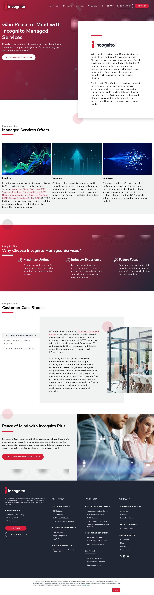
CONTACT (141, 6)
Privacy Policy (86, 585)
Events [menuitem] (123, 547)
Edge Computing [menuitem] (60, 536)
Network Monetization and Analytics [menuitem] (101, 526)
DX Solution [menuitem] (59, 511)
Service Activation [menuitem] (95, 538)
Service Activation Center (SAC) (24, 198)
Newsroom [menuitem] (125, 540)
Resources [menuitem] (125, 550)
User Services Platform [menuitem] (97, 515)
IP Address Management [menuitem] (97, 521)
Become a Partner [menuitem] (128, 529)
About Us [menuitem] (125, 511)
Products (67, 6)
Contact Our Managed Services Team (23, 457)
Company (92, 6)
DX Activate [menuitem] (59, 515)
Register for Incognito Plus (19, 57)
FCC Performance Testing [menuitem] (64, 521)
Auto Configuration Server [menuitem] (98, 511)
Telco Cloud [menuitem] (59, 532)
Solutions (54, 6)
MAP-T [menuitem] (56, 539)
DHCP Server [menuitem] (93, 518)
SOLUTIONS (58, 499)
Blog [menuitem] (123, 543)
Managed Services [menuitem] (95, 558)
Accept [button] (116, 590)
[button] (110, 6)
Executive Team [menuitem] (127, 518)
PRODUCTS (91, 499)
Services (80, 6)
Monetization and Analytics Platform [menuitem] (67, 551)
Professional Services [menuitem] (96, 562)
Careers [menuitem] (124, 515)
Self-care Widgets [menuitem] (61, 518)
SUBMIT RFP (125, 6)
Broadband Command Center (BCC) (28, 192)
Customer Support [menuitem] (95, 565)
